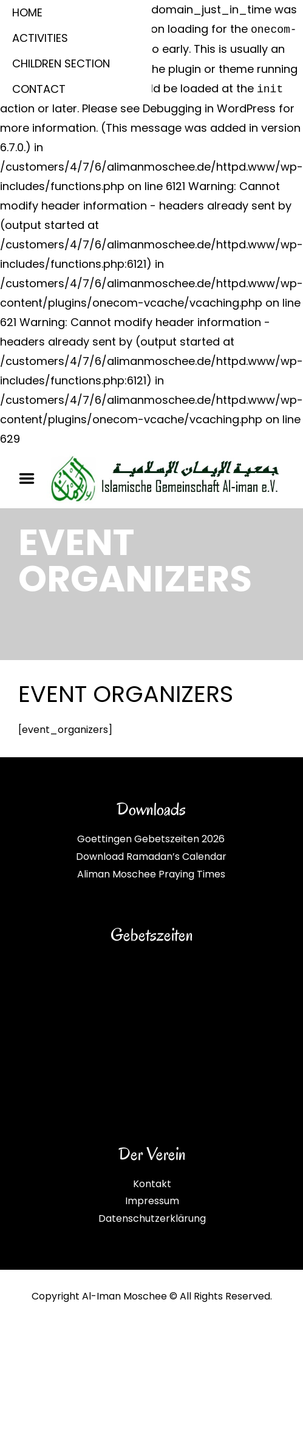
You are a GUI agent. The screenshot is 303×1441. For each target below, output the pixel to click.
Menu (31, 478)
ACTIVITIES (40, 38)
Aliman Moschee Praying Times (151, 874)
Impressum (152, 1201)
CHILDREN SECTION (61, 63)
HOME (27, 12)
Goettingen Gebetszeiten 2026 (151, 839)
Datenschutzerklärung (152, 1218)
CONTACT (39, 89)
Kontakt (152, 1184)
